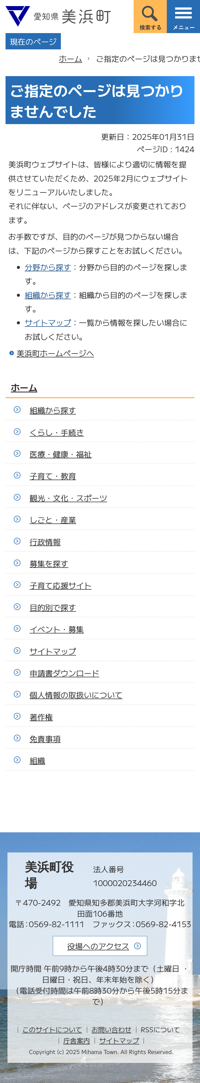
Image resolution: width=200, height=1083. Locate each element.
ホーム (70, 58)
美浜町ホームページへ (55, 353)
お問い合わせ (111, 1029)
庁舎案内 (76, 1040)
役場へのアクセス (98, 945)
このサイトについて (52, 1029)
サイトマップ (48, 322)
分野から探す (48, 266)
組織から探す (48, 294)
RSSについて (160, 1029)
